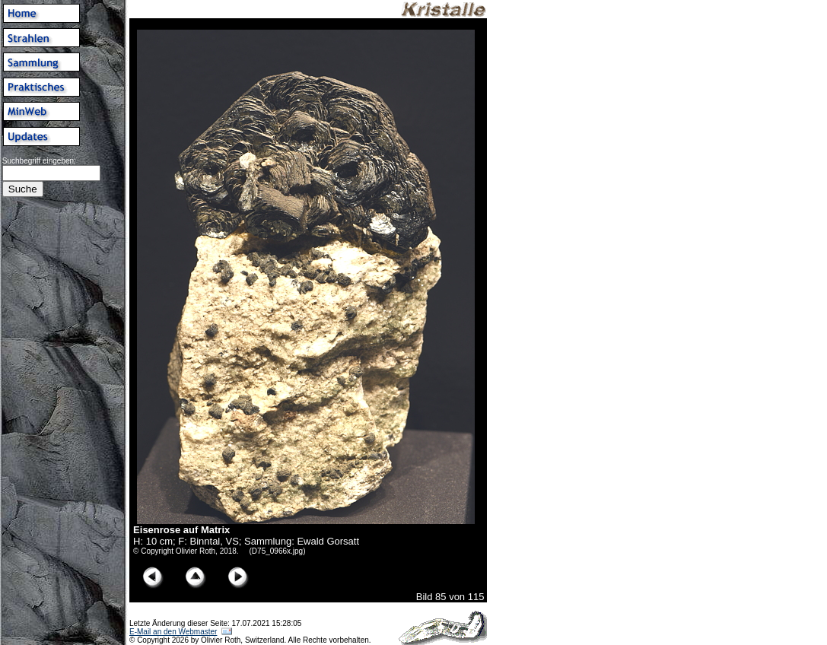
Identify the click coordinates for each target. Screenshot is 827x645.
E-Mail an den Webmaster (173, 632)
